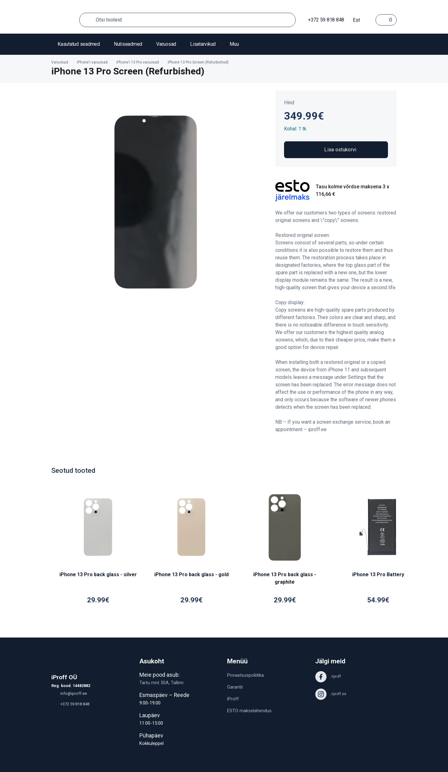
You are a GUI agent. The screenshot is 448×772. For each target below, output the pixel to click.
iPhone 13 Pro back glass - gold (191, 574)
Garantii (235, 687)
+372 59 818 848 (323, 20)
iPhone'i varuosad (92, 62)
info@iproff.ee (69, 693)
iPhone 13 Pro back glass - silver (98, 574)
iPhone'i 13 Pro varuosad (137, 62)
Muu (234, 44)
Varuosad (166, 44)
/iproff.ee (330, 694)
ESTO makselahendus (249, 710)
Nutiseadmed (128, 44)
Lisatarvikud (203, 44)
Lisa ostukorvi (335, 150)
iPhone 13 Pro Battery (378, 574)
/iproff (328, 676)
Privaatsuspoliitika (245, 675)
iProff (233, 699)
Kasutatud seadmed (79, 44)
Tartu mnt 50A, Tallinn (161, 682)
